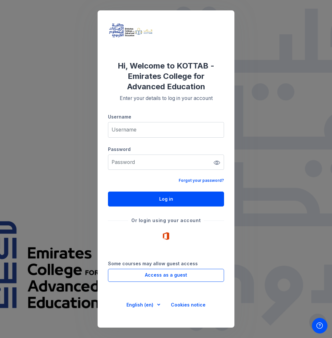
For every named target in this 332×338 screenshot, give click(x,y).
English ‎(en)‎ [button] (140, 304)
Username (119, 116)
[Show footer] (319, 325)
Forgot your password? (201, 180)
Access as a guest (166, 275)
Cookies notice (188, 304)
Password (119, 149)
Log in (166, 199)
